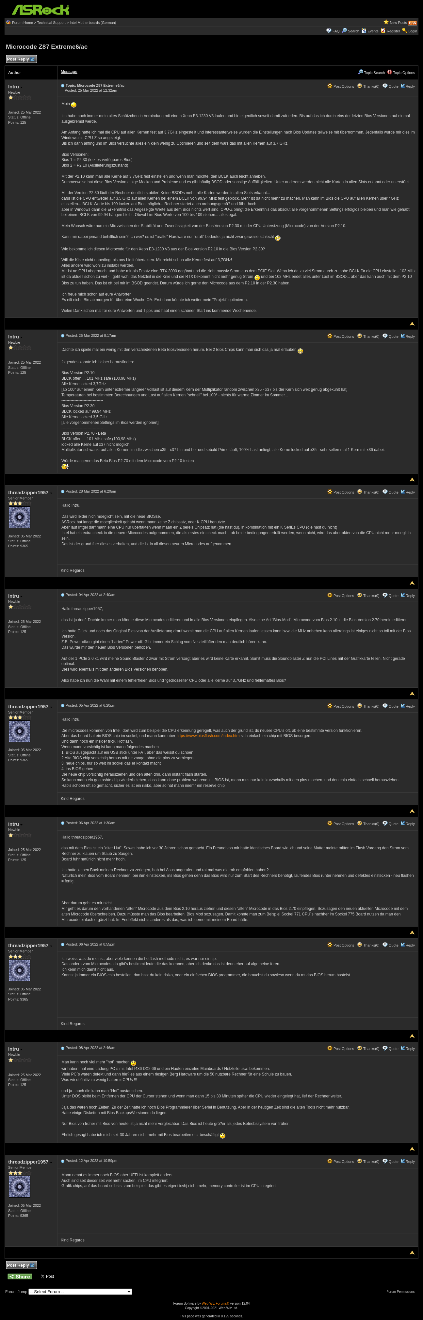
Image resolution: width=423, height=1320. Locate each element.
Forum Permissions (402, 1291)
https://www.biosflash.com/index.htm (207, 735)
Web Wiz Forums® (215, 1303)
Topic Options (401, 73)
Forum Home (22, 23)
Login (412, 31)
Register (393, 31)
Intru (15, 86)
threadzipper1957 (30, 492)
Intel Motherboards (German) (93, 23)
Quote (394, 86)
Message (69, 71)
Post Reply (20, 59)
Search (353, 31)
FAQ (336, 31)
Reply (410, 86)
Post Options (340, 86)
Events (370, 31)
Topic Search (371, 73)
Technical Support (51, 23)
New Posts (398, 23)
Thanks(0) (368, 86)
